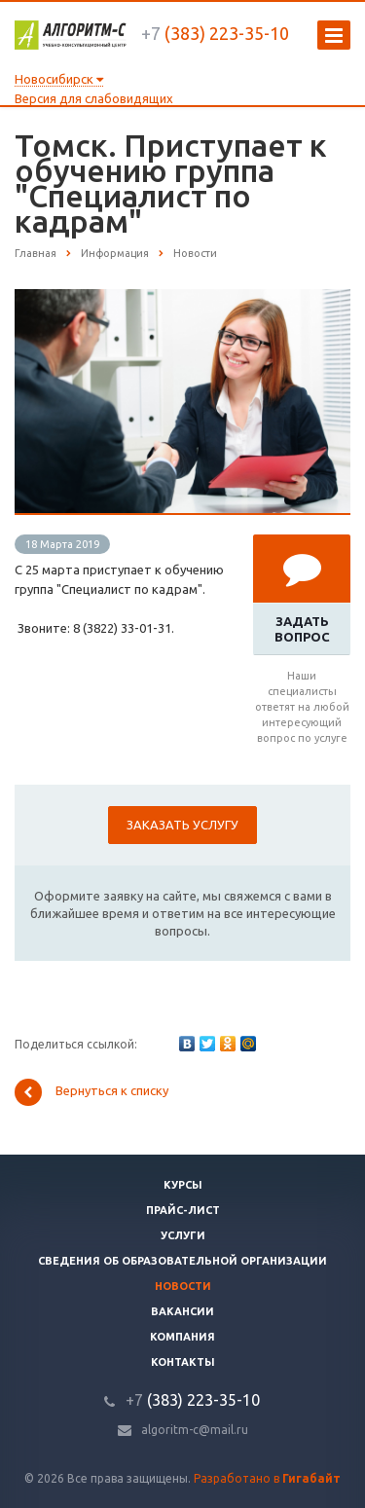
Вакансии (182, 1311)
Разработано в (267, 1478)
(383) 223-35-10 (215, 33)
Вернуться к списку (91, 1092)
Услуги (183, 1235)
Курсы (183, 1185)
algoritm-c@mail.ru (194, 1429)
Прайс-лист (183, 1210)
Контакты (183, 1362)
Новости (183, 1286)
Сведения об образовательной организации (182, 1261)
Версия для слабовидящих (94, 98)
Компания (182, 1336)
